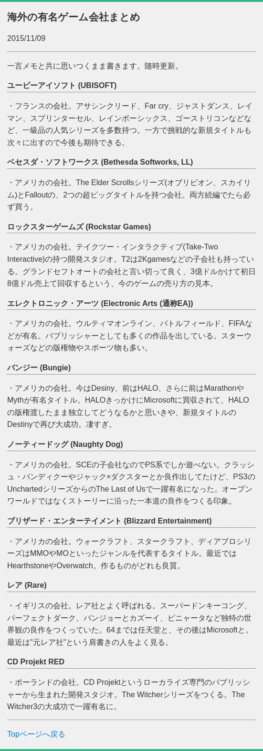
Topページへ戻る (36, 734)
